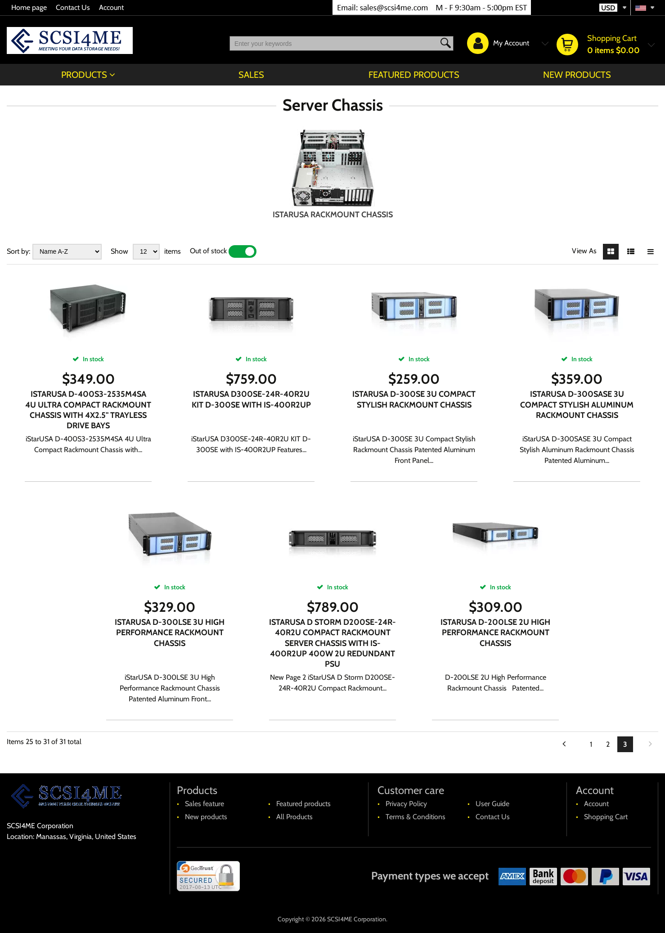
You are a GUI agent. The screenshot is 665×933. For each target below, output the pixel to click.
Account (111, 7)
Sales (251, 74)
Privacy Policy (406, 803)
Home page (29, 7)
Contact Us (73, 7)
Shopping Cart (606, 816)
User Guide (492, 803)
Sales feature (204, 803)
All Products (294, 816)
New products (577, 74)
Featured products (413, 74)
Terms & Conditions (415, 816)
